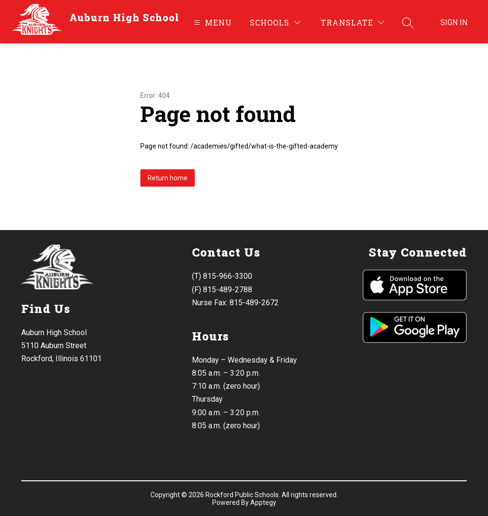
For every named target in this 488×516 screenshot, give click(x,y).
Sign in (453, 22)
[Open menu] (211, 22)
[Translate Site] (352, 22)
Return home (168, 178)
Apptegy (263, 502)
